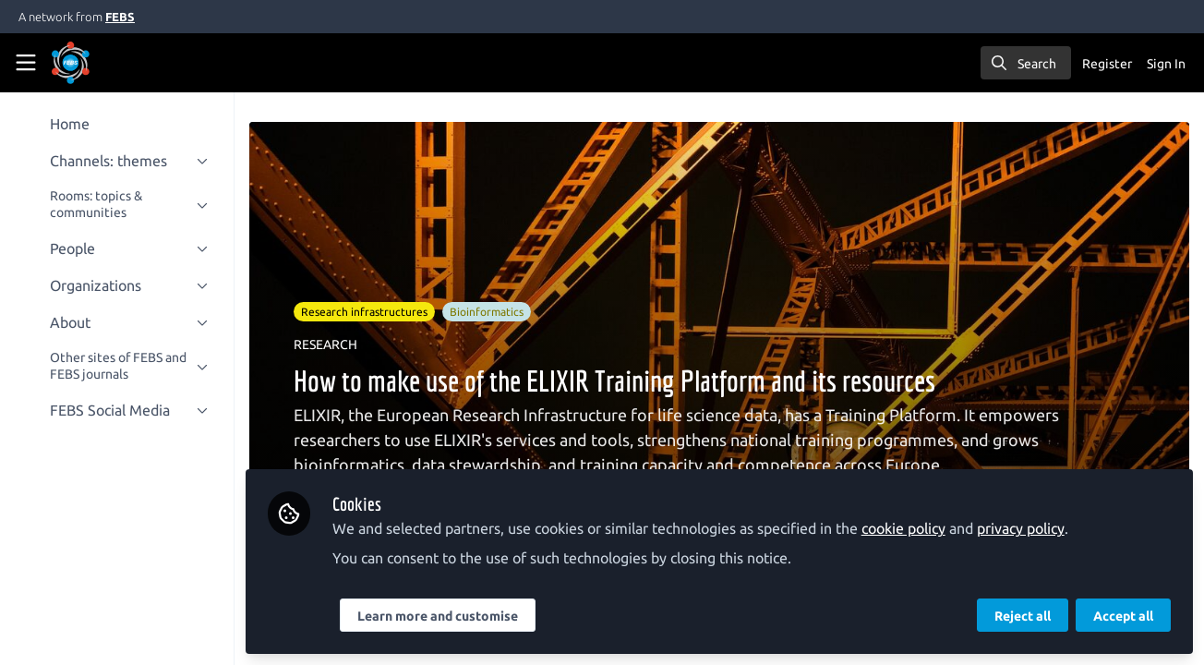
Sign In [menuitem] (1166, 63)
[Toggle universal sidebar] (26, 63)
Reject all (1022, 616)
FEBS (120, 16)
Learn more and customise (439, 616)
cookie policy (905, 528)
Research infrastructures (366, 312)
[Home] (96, 63)
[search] (1026, 62)
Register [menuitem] (1107, 63)
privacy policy (1022, 528)
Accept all (1123, 616)
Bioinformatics (488, 312)
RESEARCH (327, 344)
